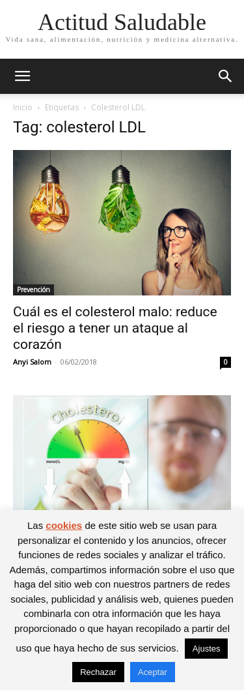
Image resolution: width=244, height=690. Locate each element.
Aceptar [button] (152, 672)
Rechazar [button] (98, 672)
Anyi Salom (32, 362)
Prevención (33, 289)
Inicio (23, 107)
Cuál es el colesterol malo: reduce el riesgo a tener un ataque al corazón (115, 328)
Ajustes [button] (207, 648)
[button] (22, 76)
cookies (64, 525)
